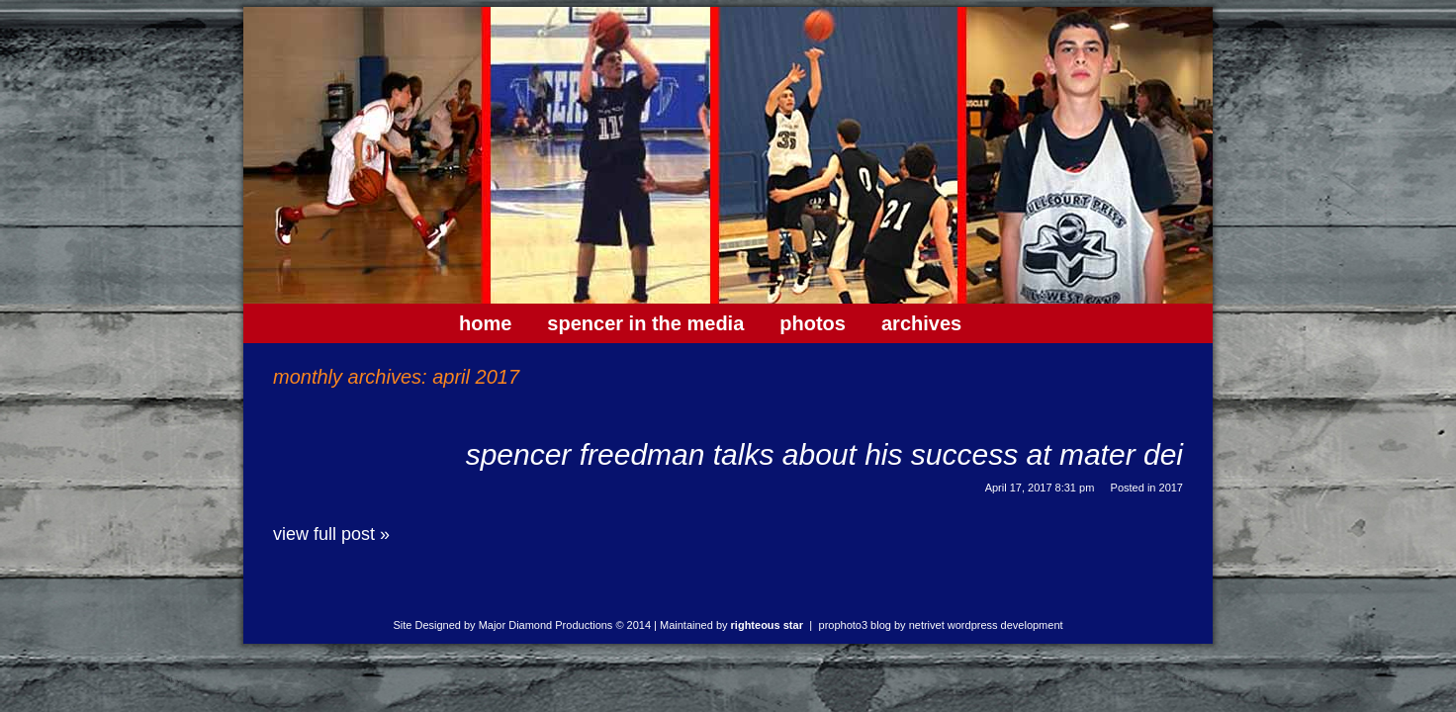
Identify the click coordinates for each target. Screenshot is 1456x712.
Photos (812, 323)
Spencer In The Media (645, 323)
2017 (1171, 487)
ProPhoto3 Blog (855, 625)
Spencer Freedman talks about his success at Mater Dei (824, 454)
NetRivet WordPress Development (986, 625)
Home (485, 323)
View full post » (331, 534)
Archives (921, 323)
